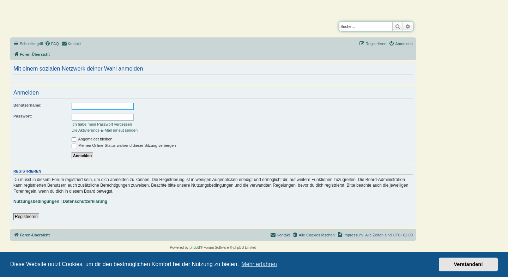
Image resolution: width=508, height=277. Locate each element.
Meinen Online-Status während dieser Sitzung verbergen (124, 145)
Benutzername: (27, 105)
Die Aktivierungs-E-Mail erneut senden (105, 130)
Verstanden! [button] (468, 264)
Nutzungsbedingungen (36, 201)
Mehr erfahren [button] (259, 264)
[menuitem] (52, 44)
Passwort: (22, 116)
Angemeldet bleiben (92, 139)
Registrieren (26, 216)
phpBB (194, 247)
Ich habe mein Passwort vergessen (102, 124)
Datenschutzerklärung (85, 201)
